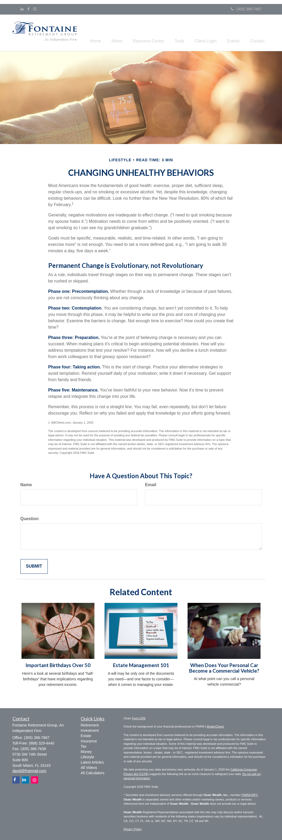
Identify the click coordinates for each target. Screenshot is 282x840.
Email (151, 484)
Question (29, 518)
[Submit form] (34, 565)
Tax (83, 746)
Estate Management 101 (141, 664)
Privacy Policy (133, 828)
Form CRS (139, 717)
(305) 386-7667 (246, 9)
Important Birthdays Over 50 (57, 664)
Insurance (89, 740)
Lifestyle (87, 756)
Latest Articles (92, 762)
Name (26, 484)
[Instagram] (34, 9)
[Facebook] (28, 9)
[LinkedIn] (22, 9)
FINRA (245, 794)
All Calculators (92, 772)
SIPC (254, 794)
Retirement (90, 725)
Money (86, 751)
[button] (129, 32)
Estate (86, 735)
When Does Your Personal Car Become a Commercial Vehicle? (224, 667)
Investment (90, 730)
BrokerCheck (215, 725)
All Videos (89, 767)
